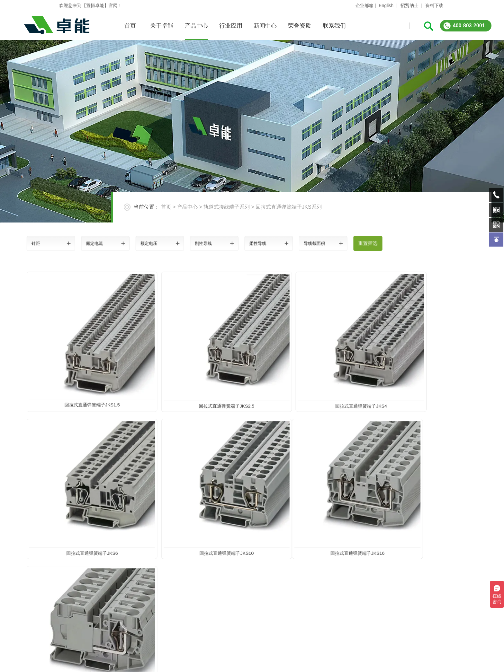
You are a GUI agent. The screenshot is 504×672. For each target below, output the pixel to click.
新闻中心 (264, 25)
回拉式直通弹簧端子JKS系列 (288, 207)
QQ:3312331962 (460, 622)
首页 (130, 25)
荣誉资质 (299, 25)
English (386, 5)
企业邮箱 (365, 5)
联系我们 (334, 25)
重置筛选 (330, 243)
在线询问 (386, 622)
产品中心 (196, 25)
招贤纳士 (410, 5)
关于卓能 (161, 25)
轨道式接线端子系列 (226, 207)
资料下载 (434, 5)
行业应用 (230, 25)
